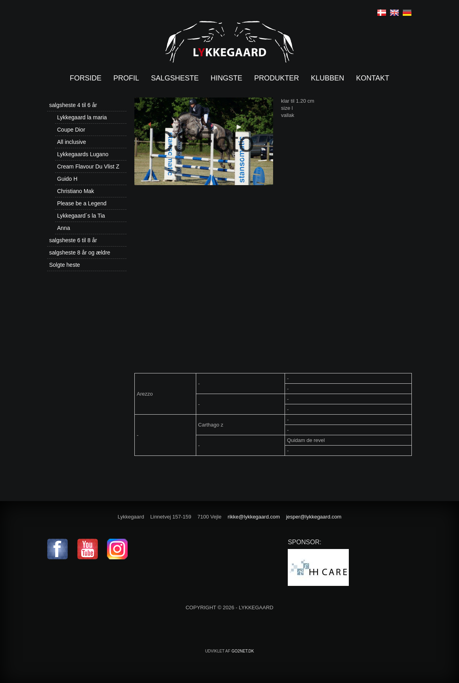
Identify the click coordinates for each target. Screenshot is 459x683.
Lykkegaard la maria (82, 117)
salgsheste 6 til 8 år (73, 240)
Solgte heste (64, 265)
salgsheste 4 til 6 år (73, 105)
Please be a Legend (82, 203)
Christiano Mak (75, 191)
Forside (85, 78)
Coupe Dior (71, 129)
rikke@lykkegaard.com (254, 517)
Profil (126, 78)
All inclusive (71, 142)
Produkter (276, 78)
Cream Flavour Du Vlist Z (88, 166)
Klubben (327, 78)
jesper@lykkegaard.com (314, 517)
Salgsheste (175, 78)
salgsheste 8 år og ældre (79, 252)
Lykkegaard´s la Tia (81, 215)
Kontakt (372, 78)
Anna (63, 228)
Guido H (67, 179)
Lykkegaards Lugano (82, 154)
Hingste (226, 78)
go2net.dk (242, 651)
